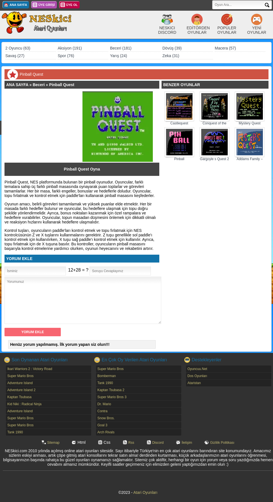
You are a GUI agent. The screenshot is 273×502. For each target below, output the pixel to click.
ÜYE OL (72, 4)
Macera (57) (225, 48)
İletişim (187, 443)
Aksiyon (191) (70, 48)
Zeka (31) (170, 55)
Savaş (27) (14, 55)
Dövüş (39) (172, 48)
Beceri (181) (120, 48)
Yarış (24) (118, 55)
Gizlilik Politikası (222, 443)
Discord (158, 443)
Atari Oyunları (145, 492)
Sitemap (53, 443)
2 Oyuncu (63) (17, 48)
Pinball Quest (61, 84)
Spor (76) (66, 55)
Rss (131, 443)
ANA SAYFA (18, 4)
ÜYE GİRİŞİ (46, 4)
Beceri (39, 84)
